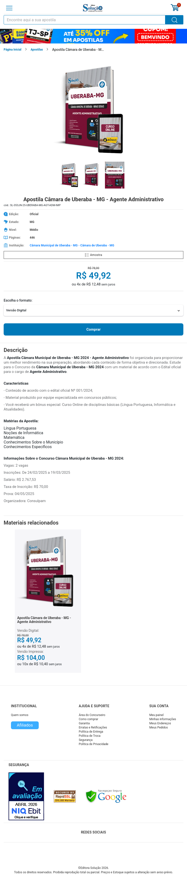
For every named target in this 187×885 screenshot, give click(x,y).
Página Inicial (12, 49)
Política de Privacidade (93, 744)
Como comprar (88, 719)
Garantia (84, 723)
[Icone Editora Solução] (93, 8)
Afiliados (25, 725)
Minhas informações (162, 719)
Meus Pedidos (158, 727)
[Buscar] (174, 19)
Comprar (93, 329)
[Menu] (9, 8)
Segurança (86, 739)
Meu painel (156, 715)
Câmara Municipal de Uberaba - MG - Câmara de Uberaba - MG (72, 245)
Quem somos (19, 715)
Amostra (93, 255)
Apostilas (37, 49)
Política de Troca (89, 735)
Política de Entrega (91, 731)
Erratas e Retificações (93, 727)
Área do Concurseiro (92, 715)
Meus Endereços (160, 723)
